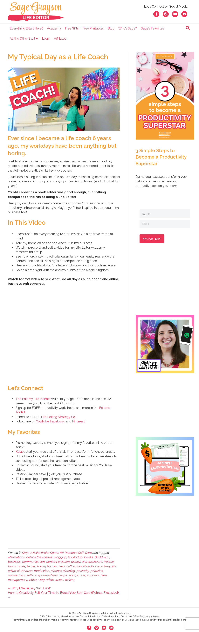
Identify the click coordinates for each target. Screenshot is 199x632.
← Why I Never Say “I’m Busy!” (29, 588)
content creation (57, 562)
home (41, 566)
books (88, 557)
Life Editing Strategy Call (59, 417)
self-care (32, 575)
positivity (82, 571)
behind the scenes (39, 557)
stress (81, 575)
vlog (41, 580)
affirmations (16, 557)
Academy (54, 28)
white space (54, 580)
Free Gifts (72, 28)
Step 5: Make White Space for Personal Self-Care (57, 553)
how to (52, 566)
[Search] (187, 27)
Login (46, 38)
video (33, 580)
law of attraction (69, 566)
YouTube (42, 421)
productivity (16, 575)
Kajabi (20, 451)
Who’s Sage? (127, 28)
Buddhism (101, 557)
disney (75, 562)
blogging (59, 557)
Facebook (57, 421)
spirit (71, 575)
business (14, 562)
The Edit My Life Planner (33, 399)
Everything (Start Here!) (26, 28)
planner (56, 571)
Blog (111, 28)
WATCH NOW (152, 238)
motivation (41, 571)
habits (31, 566)
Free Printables (93, 28)
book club (75, 557)
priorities (96, 571)
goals (21, 566)
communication (33, 562)
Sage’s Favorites (152, 28)
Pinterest (78, 421)
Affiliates (60, 38)
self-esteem (49, 575)
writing (69, 580)
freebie (108, 562)
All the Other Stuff (22, 38)
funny (12, 566)
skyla (63, 575)
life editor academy (96, 566)
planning (69, 571)
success (93, 575)
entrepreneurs (92, 562)
